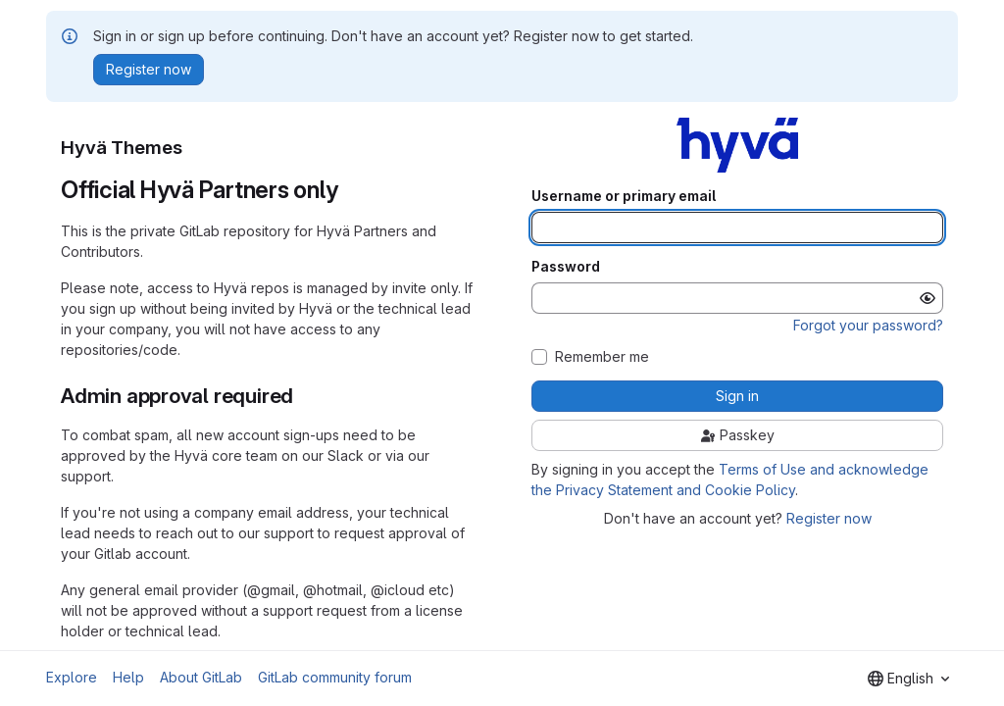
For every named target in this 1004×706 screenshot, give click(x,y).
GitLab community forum (335, 677)
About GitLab (201, 677)
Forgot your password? (868, 325)
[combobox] (908, 678)
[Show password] (927, 298)
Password (565, 267)
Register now (829, 518)
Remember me (602, 357)
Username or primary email (623, 196)
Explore (71, 677)
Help (128, 677)
